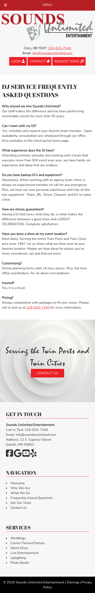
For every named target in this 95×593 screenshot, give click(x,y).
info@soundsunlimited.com (52, 53)
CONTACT (39, 61)
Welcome (17, 483)
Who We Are (20, 488)
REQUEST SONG (69, 61)
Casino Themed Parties (27, 543)
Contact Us (47, 373)
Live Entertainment (24, 553)
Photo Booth (19, 562)
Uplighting (18, 558)
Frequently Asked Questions (31, 498)
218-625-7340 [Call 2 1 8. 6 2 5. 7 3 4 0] (59, 48)
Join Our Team (20, 503)
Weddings (18, 538)
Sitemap (73, 582)
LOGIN (18, 61)
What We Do (20, 493)
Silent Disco (19, 548)
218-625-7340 (38, 307)
